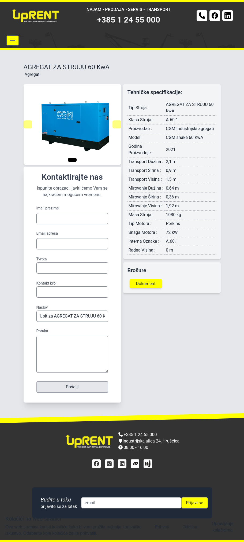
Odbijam (190, 527)
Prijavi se (194, 502)
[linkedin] (122, 463)
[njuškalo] (148, 463)
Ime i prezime (47, 208)
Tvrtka (41, 259)
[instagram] (109, 463)
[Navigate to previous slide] (28, 124)
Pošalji (72, 386)
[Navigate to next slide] (116, 124)
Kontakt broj (46, 283)
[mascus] (135, 463)
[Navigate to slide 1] (72, 160)
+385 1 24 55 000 (128, 19)
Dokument (146, 283)
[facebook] (96, 463)
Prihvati (162, 527)
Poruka (42, 331)
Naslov (42, 307)
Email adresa (47, 233)
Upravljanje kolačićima (222, 526)
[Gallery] (72, 124)
